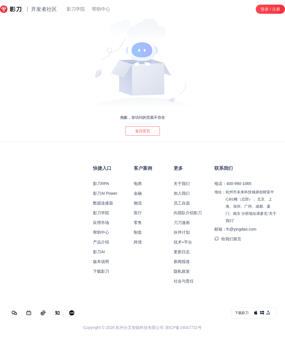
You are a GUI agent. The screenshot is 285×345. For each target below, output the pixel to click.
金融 (138, 193)
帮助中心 (101, 232)
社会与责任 (184, 281)
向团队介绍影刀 (188, 212)
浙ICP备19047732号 (183, 327)
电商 (138, 183)
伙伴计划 (182, 232)
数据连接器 (103, 203)
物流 (138, 203)
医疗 (138, 212)
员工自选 (182, 203)
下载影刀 (101, 271)
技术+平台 (183, 242)
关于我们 (182, 183)
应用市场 (101, 222)
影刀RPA (101, 183)
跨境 (138, 242)
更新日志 (182, 252)
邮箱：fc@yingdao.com (235, 229)
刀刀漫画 (182, 222)
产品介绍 (101, 242)
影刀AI (99, 252)
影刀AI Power (105, 193)
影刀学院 (101, 212)
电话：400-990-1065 (232, 183)
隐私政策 (182, 271)
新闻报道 (182, 261)
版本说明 (101, 261)
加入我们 (182, 193)
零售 (138, 222)
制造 (138, 232)
